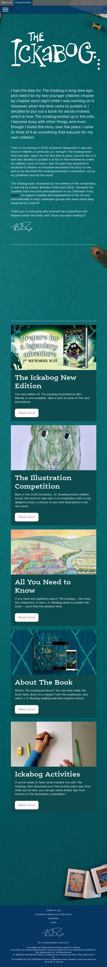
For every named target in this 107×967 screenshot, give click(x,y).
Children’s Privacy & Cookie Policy (53, 915)
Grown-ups (6, 3)
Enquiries (53, 919)
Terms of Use (53, 911)
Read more (26, 413)
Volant (15, 195)
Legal (54, 923)
